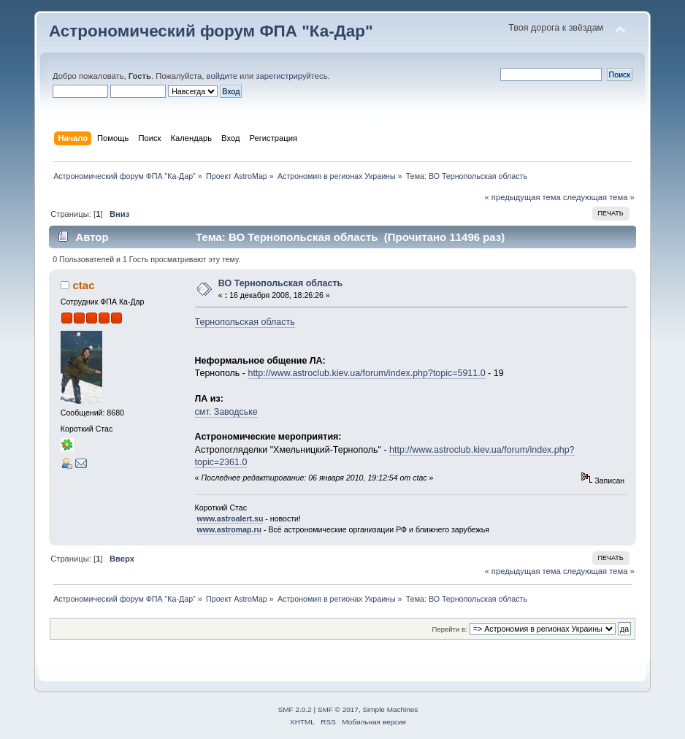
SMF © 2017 (338, 709)
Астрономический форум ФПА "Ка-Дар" (211, 31)
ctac (84, 285)
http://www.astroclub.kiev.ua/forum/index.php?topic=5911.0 (366, 373)
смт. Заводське (226, 412)
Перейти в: (449, 629)
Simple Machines (390, 709)
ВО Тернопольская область (280, 283)
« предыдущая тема (522, 197)
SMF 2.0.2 (295, 709)
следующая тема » (599, 197)
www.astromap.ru (229, 529)
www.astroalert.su (230, 518)
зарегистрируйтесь (291, 76)
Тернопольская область (245, 322)
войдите (222, 76)
